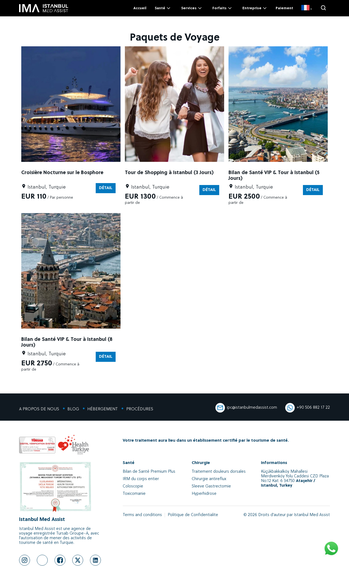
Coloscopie (133, 486)
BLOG (73, 409)
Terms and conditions (142, 515)
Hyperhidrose (204, 494)
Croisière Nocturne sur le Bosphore (62, 173)
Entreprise (254, 8)
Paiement (284, 8)
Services (192, 8)
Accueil (139, 8)
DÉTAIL (105, 188)
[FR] (307, 8)
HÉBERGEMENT (102, 409)
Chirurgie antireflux (209, 479)
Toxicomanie (134, 494)
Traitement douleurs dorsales (219, 471)
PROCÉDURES (139, 409)
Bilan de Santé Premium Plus (149, 471)
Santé (163, 8)
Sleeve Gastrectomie (211, 486)
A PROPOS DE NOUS (39, 409)
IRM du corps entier (141, 479)
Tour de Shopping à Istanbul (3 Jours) (169, 173)
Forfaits (222, 8)
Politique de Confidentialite (193, 515)
